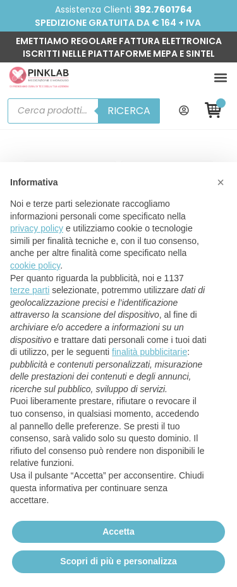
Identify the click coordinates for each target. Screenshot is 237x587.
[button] (220, 77)
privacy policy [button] (36, 228)
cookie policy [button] (35, 265)
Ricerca (128, 110)
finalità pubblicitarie (149, 352)
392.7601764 (163, 9)
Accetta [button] (118, 531)
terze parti (29, 290)
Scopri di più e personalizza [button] (118, 561)
